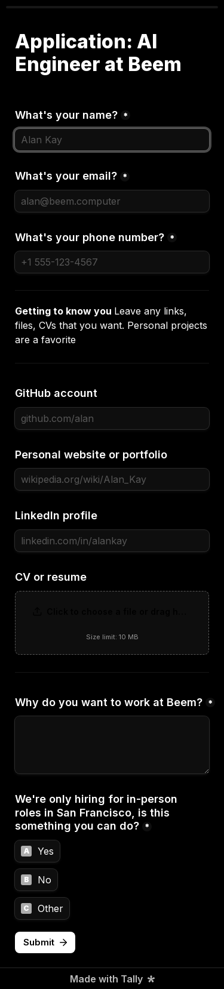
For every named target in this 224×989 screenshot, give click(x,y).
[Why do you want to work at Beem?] (112, 745)
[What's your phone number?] (112, 262)
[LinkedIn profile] (112, 541)
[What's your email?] (112, 201)
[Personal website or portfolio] (112, 479)
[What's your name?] (112, 139)
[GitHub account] (112, 418)
